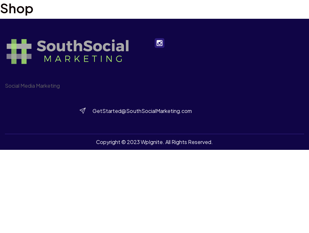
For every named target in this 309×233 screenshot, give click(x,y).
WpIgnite (152, 142)
